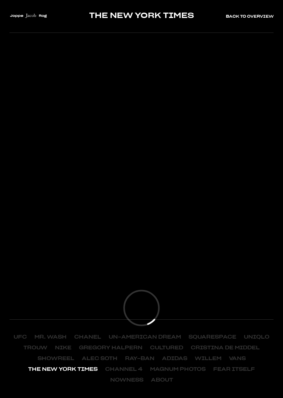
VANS (237, 358)
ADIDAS (174, 358)
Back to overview (250, 16)
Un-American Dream (145, 337)
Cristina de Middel (225, 347)
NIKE (63, 347)
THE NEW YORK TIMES (63, 369)
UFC (20, 337)
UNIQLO (256, 337)
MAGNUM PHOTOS (178, 369)
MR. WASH (50, 337)
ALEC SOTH (99, 358)
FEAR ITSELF (234, 369)
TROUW (35, 347)
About (162, 380)
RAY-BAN (139, 358)
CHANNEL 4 (123, 369)
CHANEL (87, 337)
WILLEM (208, 358)
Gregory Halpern (110, 347)
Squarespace (212, 337)
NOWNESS (126, 380)
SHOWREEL (56, 358)
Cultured (166, 347)
